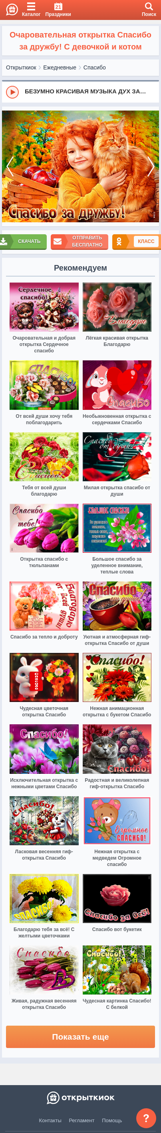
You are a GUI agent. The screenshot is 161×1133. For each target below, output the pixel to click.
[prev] (10, 167)
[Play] (12, 92)
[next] (151, 167)
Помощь (112, 1120)
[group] (80, 92)
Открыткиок (21, 67)
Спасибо (94, 67)
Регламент (82, 1120)
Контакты (50, 1120)
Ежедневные (59, 67)
